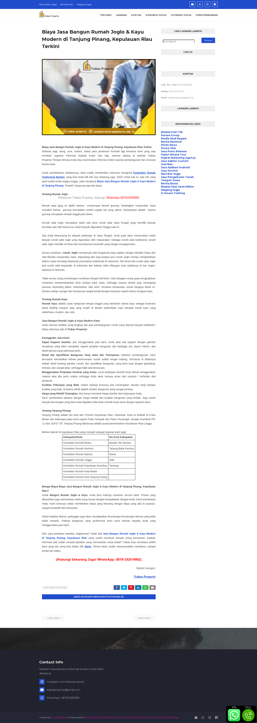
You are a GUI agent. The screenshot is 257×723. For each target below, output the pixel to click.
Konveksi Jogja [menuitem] (156, 15)
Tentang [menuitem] (106, 15)
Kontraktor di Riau (55, 587)
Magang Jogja (84, 4)
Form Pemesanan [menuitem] (207, 15)
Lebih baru (54, 617)
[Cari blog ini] (179, 41)
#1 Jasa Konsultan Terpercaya (100, 716)
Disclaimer (138, 716)
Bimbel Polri (66, 4)
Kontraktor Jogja (48, 4)
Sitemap (173, 716)
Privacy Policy (124, 716)
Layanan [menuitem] (121, 15)
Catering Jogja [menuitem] (181, 15)
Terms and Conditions (156, 716)
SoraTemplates (58, 716)
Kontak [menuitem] (136, 15)
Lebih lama (144, 617)
